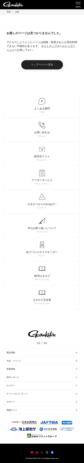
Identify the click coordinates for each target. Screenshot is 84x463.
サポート (11, 402)
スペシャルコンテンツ (42, 394)
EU (45, 343)
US (38, 343)
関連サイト (12, 410)
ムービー (42, 385)
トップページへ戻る (42, 64)
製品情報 (11, 353)
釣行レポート (42, 377)
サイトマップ (49, 46)
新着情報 (42, 369)
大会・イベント (14, 361)
